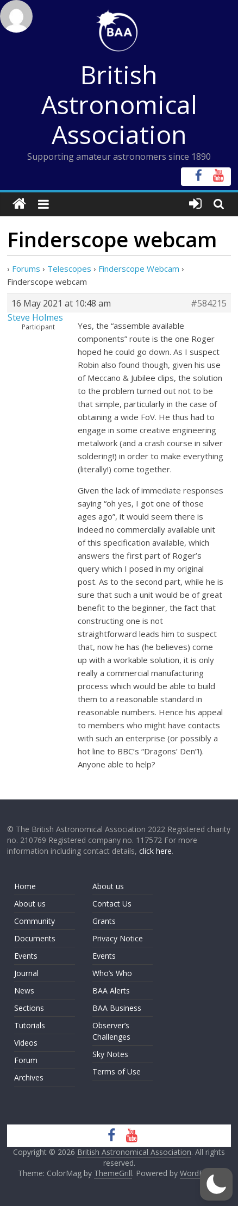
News (24, 990)
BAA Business (116, 1008)
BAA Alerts (111, 990)
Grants (104, 921)
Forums (26, 268)
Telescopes (69, 268)
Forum (25, 1060)
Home (25, 886)
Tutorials (29, 1025)
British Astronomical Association (119, 104)
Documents (34, 938)
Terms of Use (116, 1071)
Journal (26, 973)
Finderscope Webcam (138, 268)
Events (25, 956)
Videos (25, 1043)
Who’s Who (112, 973)
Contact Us (111, 903)
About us (30, 903)
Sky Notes (110, 1054)
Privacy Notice (117, 938)
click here (155, 851)
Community (34, 921)
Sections (29, 1008)
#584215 (209, 303)
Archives (28, 1077)
